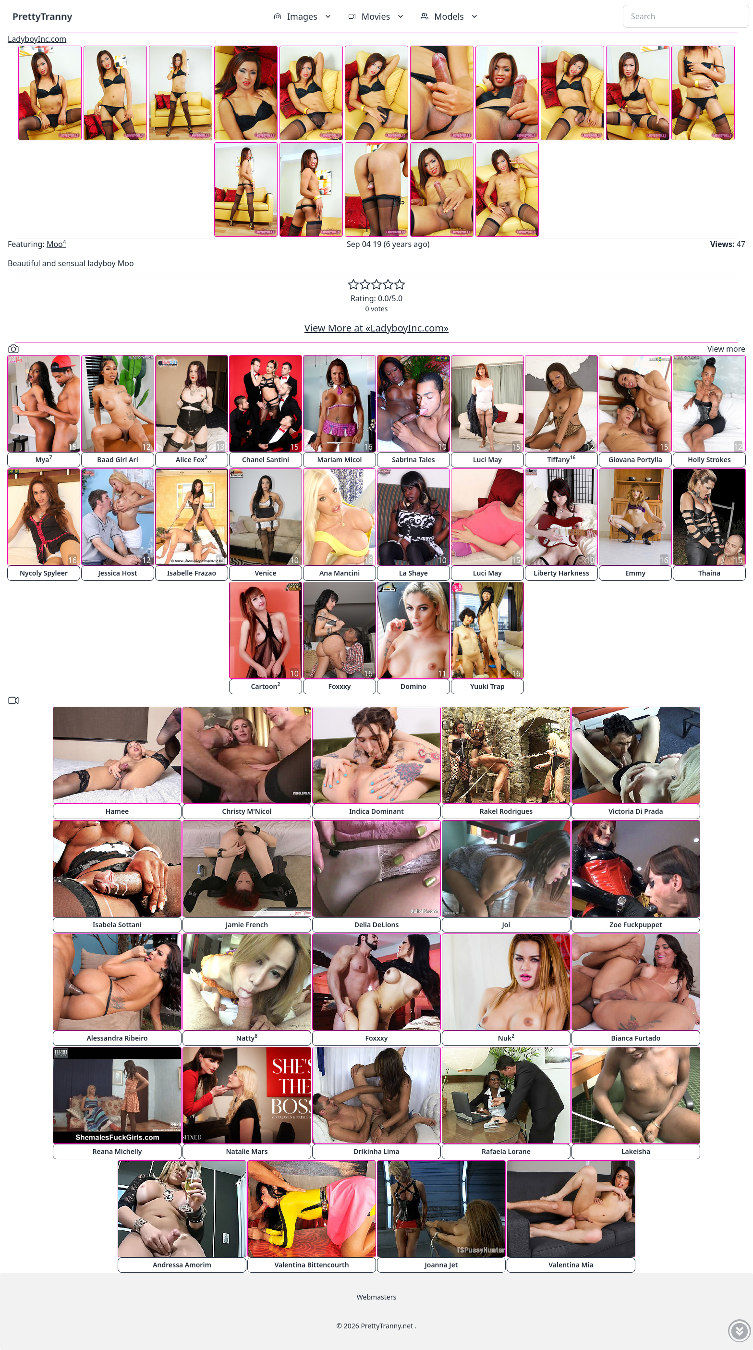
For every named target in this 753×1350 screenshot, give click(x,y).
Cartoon (265, 686)
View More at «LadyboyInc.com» (376, 327)
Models (450, 16)
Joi (506, 924)
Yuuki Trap (487, 686)
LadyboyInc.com (37, 39)
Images (303, 16)
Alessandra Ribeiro (116, 1038)
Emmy (635, 572)
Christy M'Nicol (247, 811)
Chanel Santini (265, 459)
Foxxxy (339, 686)
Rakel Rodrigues (506, 811)
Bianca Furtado (636, 1038)
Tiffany (561, 459)
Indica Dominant (376, 811)
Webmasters (376, 1296)
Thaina (709, 572)
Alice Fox (191, 459)
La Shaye (413, 572)
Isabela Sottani (117, 924)
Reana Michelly (117, 1151)
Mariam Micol (339, 459)
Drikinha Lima (376, 1151)
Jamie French (247, 924)
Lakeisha (635, 1151)
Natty (246, 1037)
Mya (44, 459)
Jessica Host (117, 572)
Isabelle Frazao (191, 572)
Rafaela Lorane (506, 1151)
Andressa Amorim (182, 1264)
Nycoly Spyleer (44, 572)
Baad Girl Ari (117, 459)
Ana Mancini (339, 572)
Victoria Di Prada (635, 811)
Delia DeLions (376, 924)
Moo (56, 244)
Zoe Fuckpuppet (635, 924)
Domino (413, 686)
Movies (376, 16)
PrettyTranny (42, 16)
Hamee (117, 811)
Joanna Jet (441, 1264)
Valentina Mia (570, 1264)
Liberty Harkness (561, 572)
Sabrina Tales (413, 459)
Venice (266, 572)
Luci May (487, 459)
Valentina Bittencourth (311, 1264)
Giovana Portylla (635, 459)
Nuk (506, 1037)
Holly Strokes (709, 459)
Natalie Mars (246, 1151)
